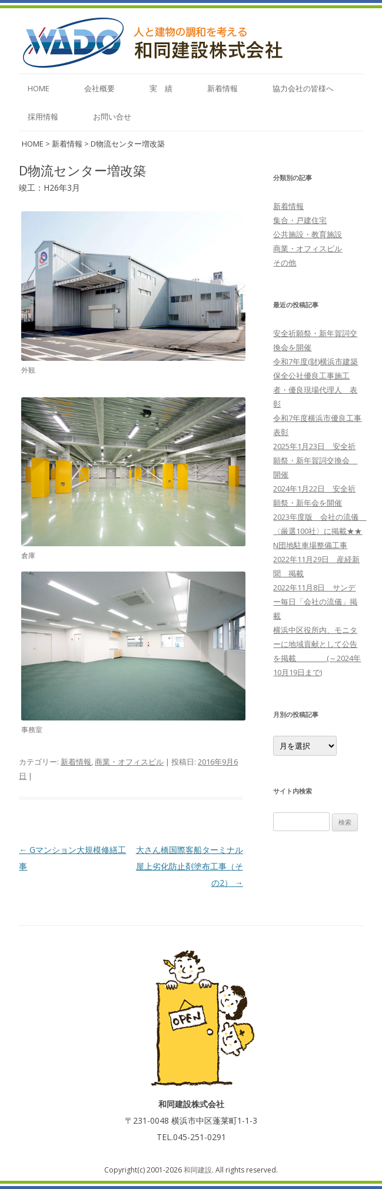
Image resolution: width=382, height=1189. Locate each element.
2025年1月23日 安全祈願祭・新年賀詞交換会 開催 (315, 460)
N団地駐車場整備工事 (310, 545)
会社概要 (99, 88)
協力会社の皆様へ (303, 88)
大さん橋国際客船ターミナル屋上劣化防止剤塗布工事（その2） (189, 866)
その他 (284, 262)
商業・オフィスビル (129, 761)
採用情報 (43, 116)
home (38, 88)
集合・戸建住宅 (300, 220)
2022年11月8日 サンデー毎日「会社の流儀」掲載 (315, 601)
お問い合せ (112, 116)
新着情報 (222, 88)
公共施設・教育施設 (307, 234)
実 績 (161, 88)
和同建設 (198, 1170)
